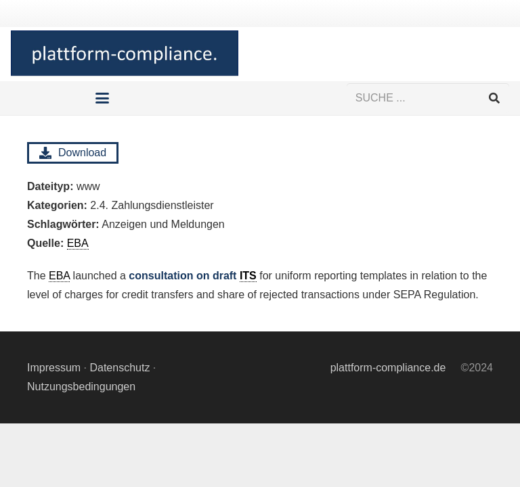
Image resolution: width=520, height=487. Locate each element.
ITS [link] (248, 275)
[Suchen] (494, 98)
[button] (102, 98)
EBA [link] (59, 275)
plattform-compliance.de (388, 367)
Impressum (54, 367)
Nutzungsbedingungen (81, 386)
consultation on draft (192, 276)
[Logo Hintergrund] (124, 54)
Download (72, 153)
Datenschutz (119, 367)
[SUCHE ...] (428, 98)
